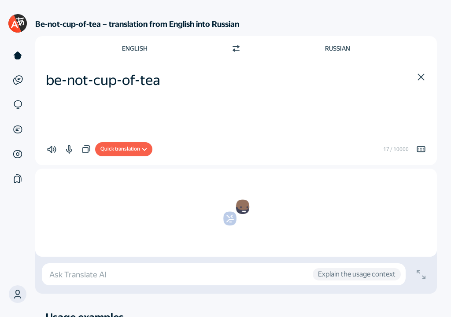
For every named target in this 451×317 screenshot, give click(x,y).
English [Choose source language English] (135, 48)
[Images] (17, 154)
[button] (17, 294)
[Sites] (17, 105)
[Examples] (17, 80)
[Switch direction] (236, 48)
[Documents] (17, 129)
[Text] (17, 55)
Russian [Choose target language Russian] (337, 48)
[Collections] (17, 179)
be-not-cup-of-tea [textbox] (103, 80)
